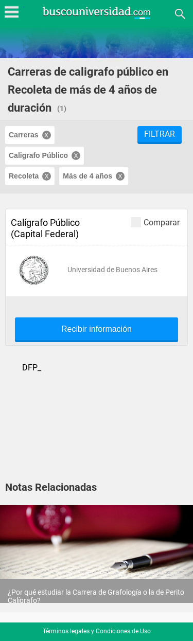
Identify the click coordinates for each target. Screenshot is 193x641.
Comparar (155, 222)
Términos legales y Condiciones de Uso (97, 631)
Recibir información (96, 329)
